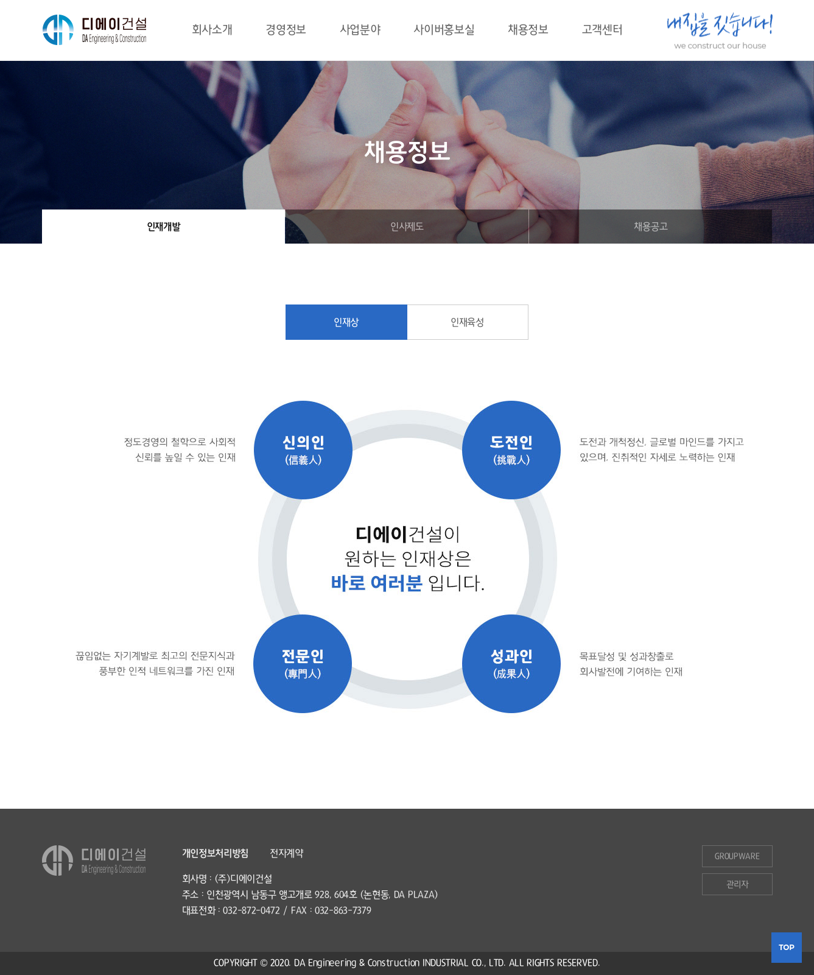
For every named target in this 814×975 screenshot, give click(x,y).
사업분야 (360, 30)
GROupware (737, 856)
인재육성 (467, 322)
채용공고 (650, 226)
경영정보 (285, 30)
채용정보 (528, 30)
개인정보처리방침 (215, 853)
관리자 (737, 884)
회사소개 (212, 30)
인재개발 (163, 226)
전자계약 (286, 853)
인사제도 (407, 226)
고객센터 (602, 30)
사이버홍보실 (443, 30)
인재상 (346, 322)
